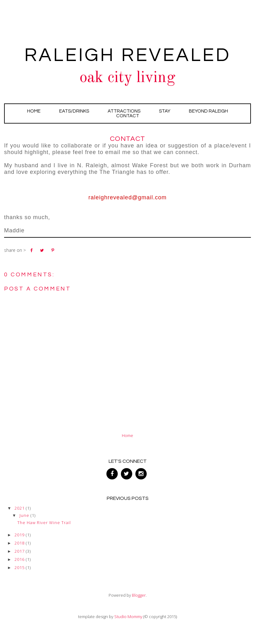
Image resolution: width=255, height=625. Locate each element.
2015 (19, 567)
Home (34, 111)
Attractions (124, 111)
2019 (19, 535)
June (24, 515)
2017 (19, 551)
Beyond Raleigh (208, 111)
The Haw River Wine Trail (44, 522)
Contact (127, 115)
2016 (19, 559)
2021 (19, 508)
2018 (19, 543)
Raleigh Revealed (127, 55)
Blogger (139, 595)
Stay (164, 111)
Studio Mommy (128, 616)
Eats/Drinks (74, 111)
